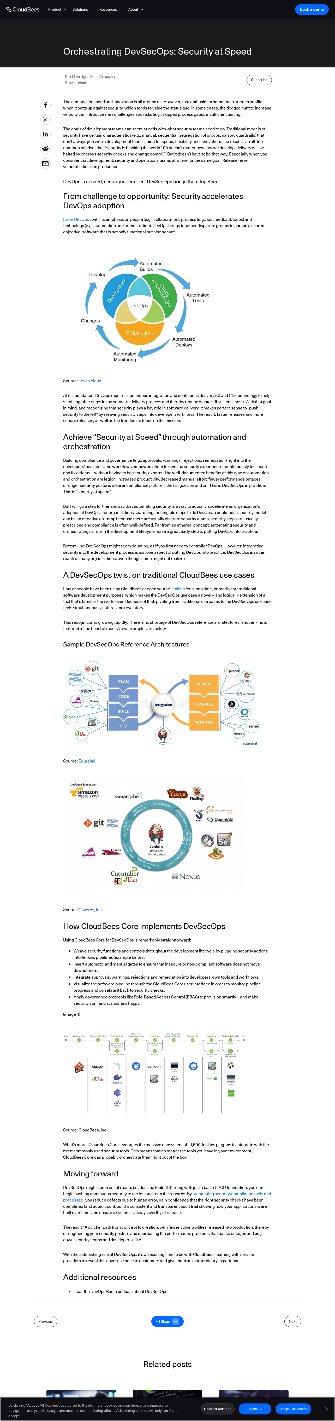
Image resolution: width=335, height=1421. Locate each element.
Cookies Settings (217, 1410)
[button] (58, 9)
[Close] (326, 1410)
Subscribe (259, 80)
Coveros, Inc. (91, 909)
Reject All (255, 1410)
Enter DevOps (76, 219)
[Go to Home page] (22, 9)
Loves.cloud (90, 380)
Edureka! (87, 761)
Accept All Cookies (293, 1410)
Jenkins (177, 588)
